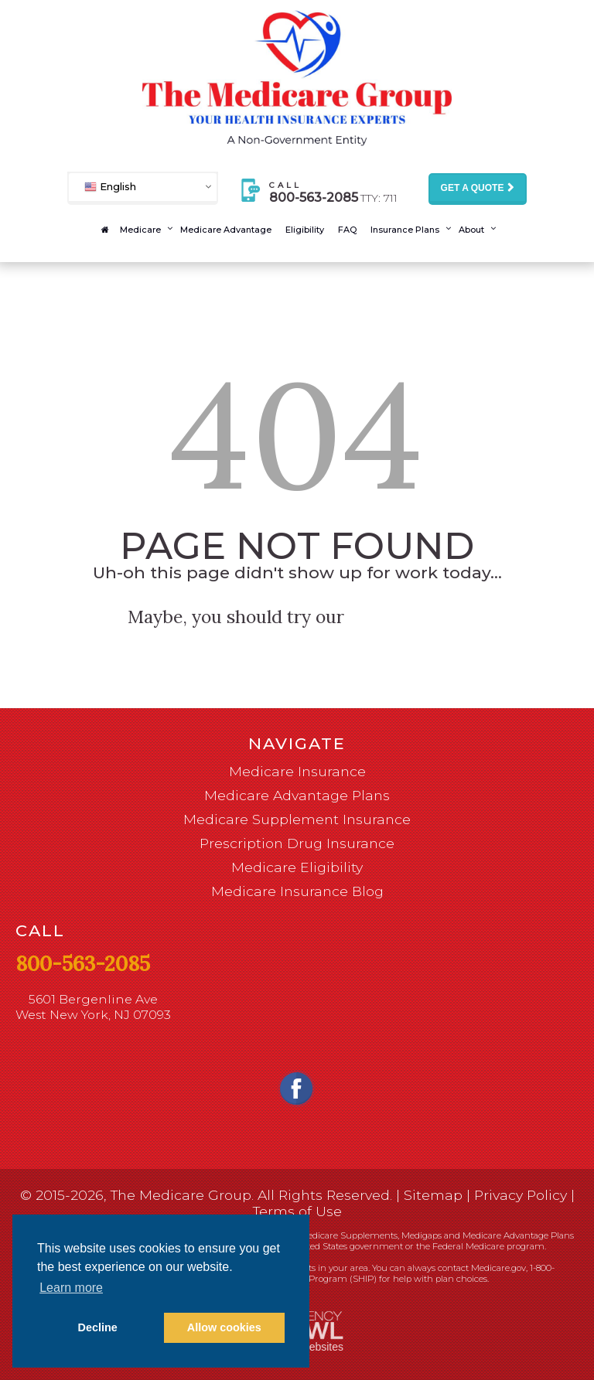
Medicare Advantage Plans (297, 795)
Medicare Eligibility (297, 867)
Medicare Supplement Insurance (297, 819)
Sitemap (433, 1195)
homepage (409, 617)
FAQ (347, 229)
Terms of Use (297, 1211)
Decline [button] (98, 1327)
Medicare (140, 229)
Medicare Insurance (297, 771)
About (471, 229)
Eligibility (304, 229)
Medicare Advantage (225, 229)
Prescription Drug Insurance (297, 843)
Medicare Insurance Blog (297, 891)
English (110, 186)
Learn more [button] (71, 1287)
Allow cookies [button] (224, 1327)
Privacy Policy (520, 1195)
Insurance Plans (404, 229)
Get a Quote (472, 187)
